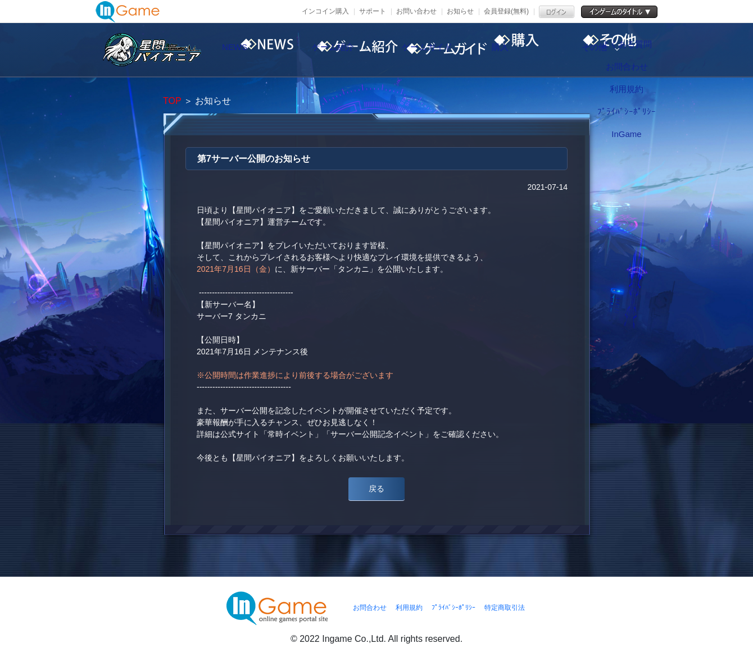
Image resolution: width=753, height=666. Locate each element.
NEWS (256, 50)
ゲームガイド (447, 50)
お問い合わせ (416, 11)
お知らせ (460, 11)
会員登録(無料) (506, 11)
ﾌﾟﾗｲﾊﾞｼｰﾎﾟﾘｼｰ (453, 608)
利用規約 (409, 608)
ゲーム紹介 (351, 50)
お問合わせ (370, 608)
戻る (376, 488)
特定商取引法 (504, 608)
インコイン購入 (325, 11)
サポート (372, 11)
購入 (542, 50)
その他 (638, 50)
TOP (172, 101)
